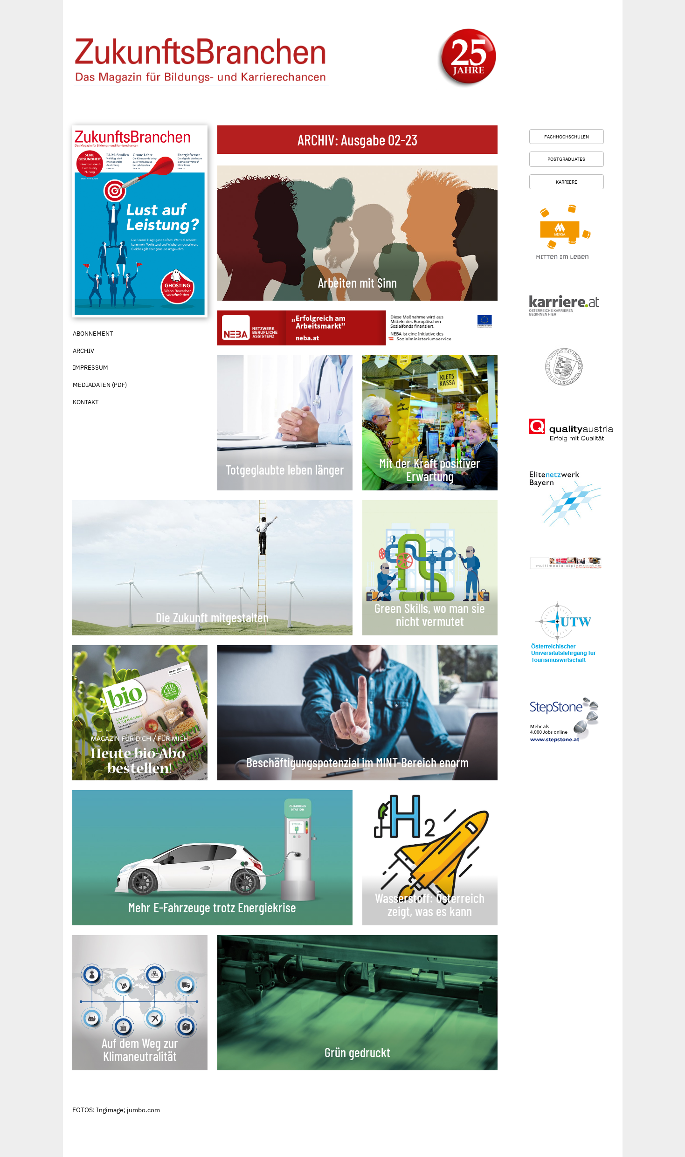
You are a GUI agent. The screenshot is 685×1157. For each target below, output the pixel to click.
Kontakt (85, 402)
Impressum (90, 368)
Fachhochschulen (566, 136)
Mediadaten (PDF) (100, 385)
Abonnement (93, 333)
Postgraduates (566, 159)
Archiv (83, 351)
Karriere (566, 182)
